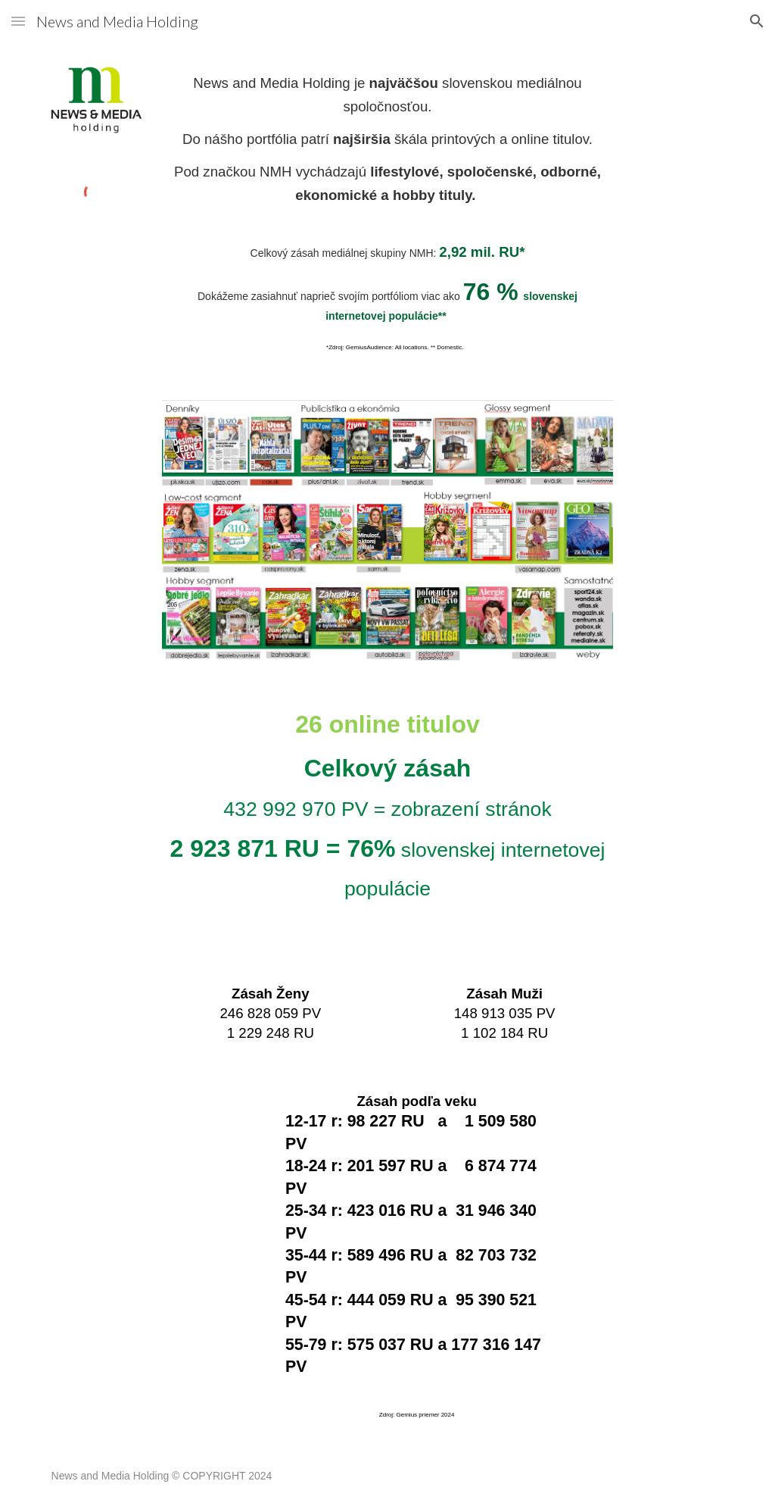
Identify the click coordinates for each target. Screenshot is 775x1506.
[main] (387, 139)
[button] (18, 21)
